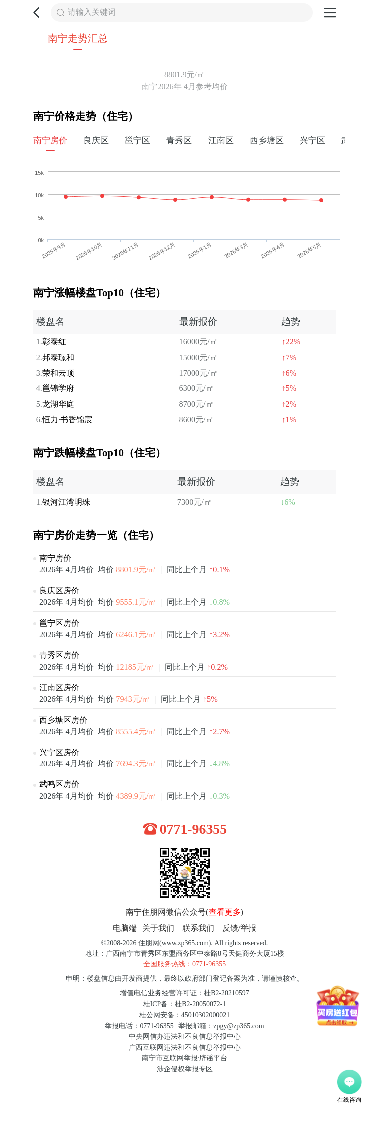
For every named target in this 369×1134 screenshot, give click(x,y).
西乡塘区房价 (63, 720)
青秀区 (179, 140)
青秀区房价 (59, 655)
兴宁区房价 (59, 752)
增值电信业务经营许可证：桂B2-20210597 (184, 993)
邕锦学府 (58, 388)
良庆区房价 (59, 590)
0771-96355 (193, 829)
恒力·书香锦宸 (67, 419)
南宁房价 (50, 140)
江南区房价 (59, 687)
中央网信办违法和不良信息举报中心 (185, 1036)
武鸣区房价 (59, 784)
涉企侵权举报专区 (185, 1069)
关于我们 (158, 928)
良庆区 (96, 140)
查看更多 (225, 912)
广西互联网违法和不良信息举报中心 (185, 1047)
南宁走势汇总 (78, 38)
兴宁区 (312, 140)
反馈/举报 (239, 928)
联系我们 (198, 928)
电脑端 (125, 928)
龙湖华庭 (58, 404)
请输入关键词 (92, 12)
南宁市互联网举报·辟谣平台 (184, 1058)
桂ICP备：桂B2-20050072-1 (184, 1004)
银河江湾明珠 (66, 502)
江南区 (221, 140)
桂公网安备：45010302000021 (184, 1015)
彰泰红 (54, 341)
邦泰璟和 (58, 357)
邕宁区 (137, 140)
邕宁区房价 (59, 623)
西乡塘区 (267, 140)
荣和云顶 (58, 373)
